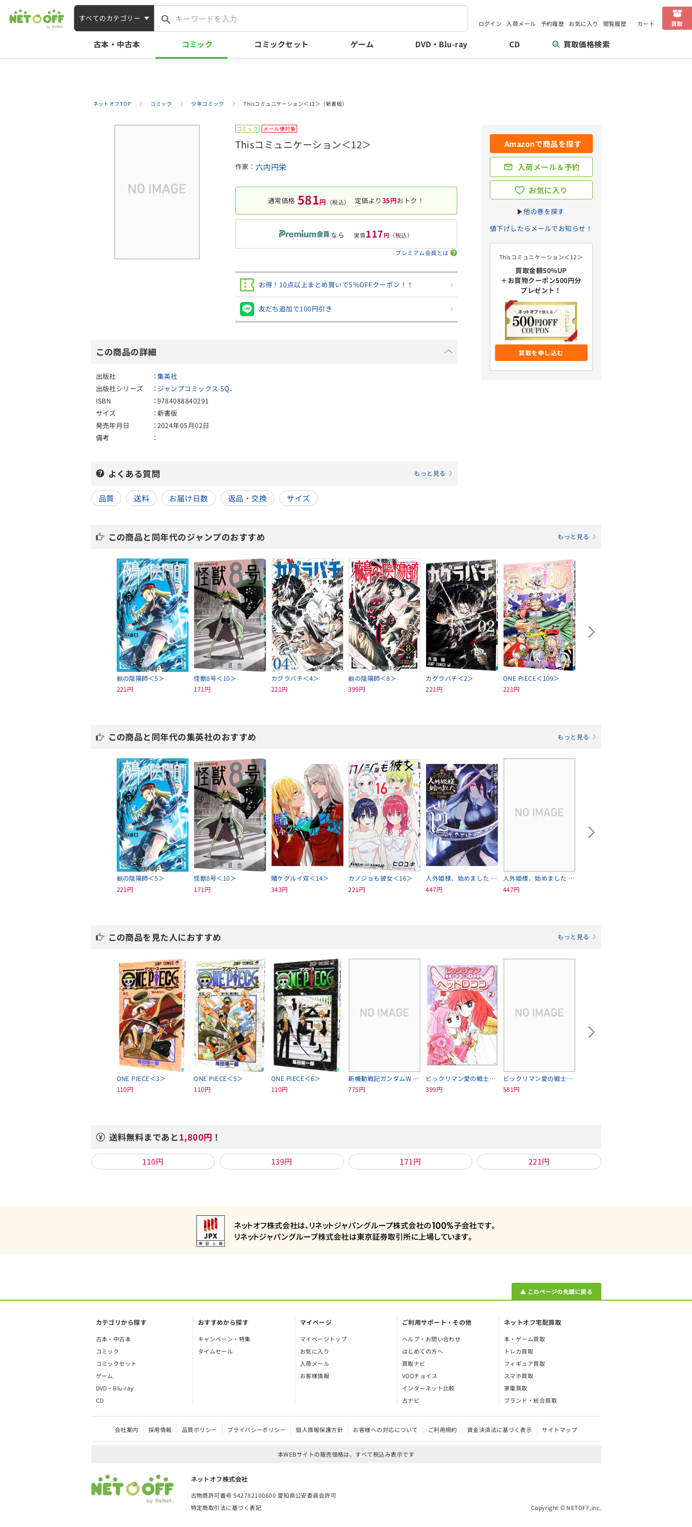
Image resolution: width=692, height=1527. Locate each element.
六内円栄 (271, 166)
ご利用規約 (442, 1429)
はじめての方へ (422, 1351)
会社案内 (126, 1429)
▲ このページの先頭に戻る (556, 1291)
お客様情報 (314, 1376)
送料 (141, 498)
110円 (152, 1161)
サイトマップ (559, 1429)
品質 (106, 498)
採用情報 (160, 1429)
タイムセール (215, 1351)
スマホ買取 (518, 1376)
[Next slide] (591, 632)
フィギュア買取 (524, 1363)
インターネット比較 (428, 1388)
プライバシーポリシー (256, 1429)
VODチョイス (419, 1376)
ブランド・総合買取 (530, 1400)
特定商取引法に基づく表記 (226, 1507)
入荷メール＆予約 (549, 166)
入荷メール (521, 23)
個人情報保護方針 (319, 1429)
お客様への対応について (385, 1429)
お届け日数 (188, 498)
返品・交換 (247, 498)
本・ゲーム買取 (524, 1339)
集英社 (167, 376)
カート (646, 23)
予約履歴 (552, 23)
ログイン (490, 23)
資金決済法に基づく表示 (499, 1429)
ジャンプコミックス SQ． (196, 388)
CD (514, 44)
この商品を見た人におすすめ (352, 937)
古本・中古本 (117, 44)
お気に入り (583, 23)
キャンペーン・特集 (224, 1339)
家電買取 (516, 1388)
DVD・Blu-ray (441, 44)
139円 (281, 1161)
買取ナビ (414, 1363)
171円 (410, 1161)
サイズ (298, 498)
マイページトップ (323, 1339)
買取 (677, 23)
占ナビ (410, 1400)
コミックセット (281, 44)
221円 (539, 1161)
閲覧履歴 (615, 23)
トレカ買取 (518, 1351)
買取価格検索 (581, 44)
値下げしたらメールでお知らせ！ (541, 228)
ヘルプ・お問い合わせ (431, 1339)
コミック (197, 44)
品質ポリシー (199, 1429)
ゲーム (362, 44)
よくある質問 (280, 473)
